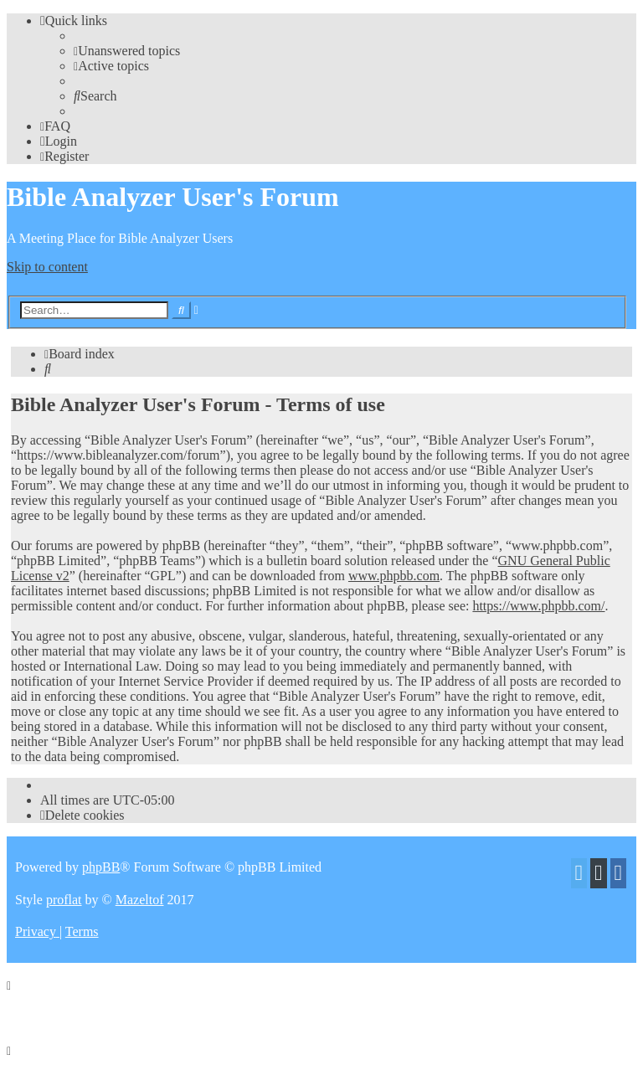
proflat (64, 900)
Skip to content (47, 267)
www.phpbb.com (394, 576)
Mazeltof (140, 900)
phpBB (101, 867)
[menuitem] (127, 51)
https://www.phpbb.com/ (538, 606)
